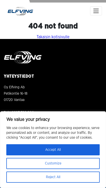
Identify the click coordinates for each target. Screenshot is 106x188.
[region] (53, 149)
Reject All (53, 177)
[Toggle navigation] (96, 10)
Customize (53, 163)
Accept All (53, 150)
